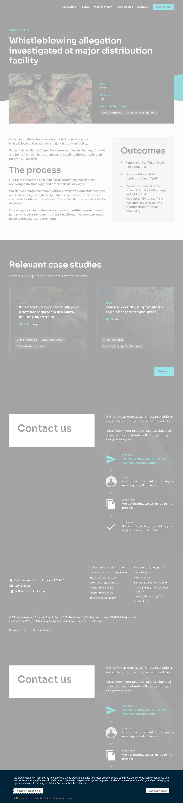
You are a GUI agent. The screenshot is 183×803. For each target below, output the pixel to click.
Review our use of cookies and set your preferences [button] (44, 798)
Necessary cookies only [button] (28, 790)
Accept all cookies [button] (157, 790)
